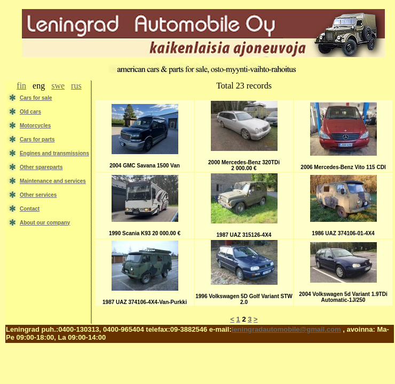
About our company (45, 223)
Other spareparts (41, 167)
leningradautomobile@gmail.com (286, 329)
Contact (30, 209)
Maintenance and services (53, 181)
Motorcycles (35, 126)
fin (21, 85)
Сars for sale (36, 98)
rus (76, 85)
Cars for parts (37, 139)
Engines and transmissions (54, 153)
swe (58, 85)
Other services (38, 195)
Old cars (30, 112)
